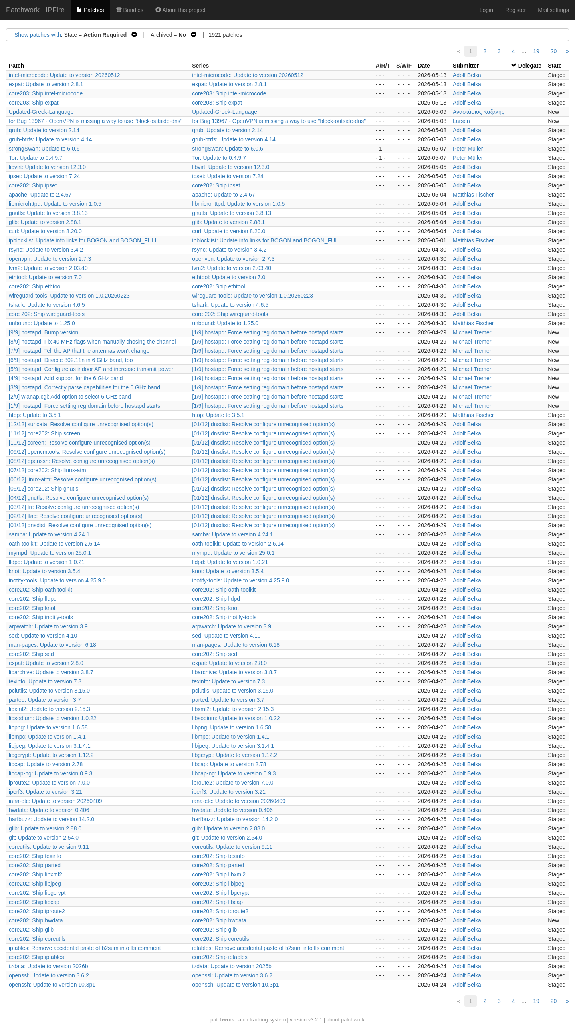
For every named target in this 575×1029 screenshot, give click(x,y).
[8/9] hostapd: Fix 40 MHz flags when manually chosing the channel (92, 341)
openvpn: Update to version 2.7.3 (50, 259)
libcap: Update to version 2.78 (46, 764)
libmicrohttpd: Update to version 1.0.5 (55, 204)
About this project (180, 10)
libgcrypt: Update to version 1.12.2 (51, 755)
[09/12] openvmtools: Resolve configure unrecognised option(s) (87, 452)
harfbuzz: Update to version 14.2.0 (51, 819)
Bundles (129, 10)
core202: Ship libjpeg (35, 883)
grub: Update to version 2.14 (44, 130)
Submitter (466, 65)
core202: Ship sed (31, 654)
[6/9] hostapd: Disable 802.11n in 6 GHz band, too (71, 360)
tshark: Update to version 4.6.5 (47, 305)
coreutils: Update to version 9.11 (49, 847)
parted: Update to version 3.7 (45, 700)
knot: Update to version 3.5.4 (44, 571)
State (554, 65)
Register (515, 10)
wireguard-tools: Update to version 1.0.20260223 (69, 295)
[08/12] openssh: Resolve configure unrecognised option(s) (82, 461)
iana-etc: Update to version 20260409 (55, 801)
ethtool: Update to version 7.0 (45, 277)
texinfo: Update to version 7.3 (45, 681)
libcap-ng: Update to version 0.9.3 (50, 773)
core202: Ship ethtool (35, 286)
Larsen (461, 121)
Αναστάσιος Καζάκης (478, 112)
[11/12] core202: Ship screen (44, 433)
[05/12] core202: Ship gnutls (43, 488)
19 (536, 51)
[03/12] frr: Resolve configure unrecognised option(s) (74, 507)
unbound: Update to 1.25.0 (42, 323)
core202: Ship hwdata (36, 920)
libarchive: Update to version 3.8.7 (51, 672)
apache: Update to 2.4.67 (40, 194)
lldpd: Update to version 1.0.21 (47, 562)
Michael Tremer (472, 332)
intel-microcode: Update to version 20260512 (64, 75)
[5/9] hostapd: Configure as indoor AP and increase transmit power (91, 369)
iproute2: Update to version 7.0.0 (49, 782)
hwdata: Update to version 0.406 (49, 810)
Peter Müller (468, 148)
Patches (90, 10)
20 (554, 51)
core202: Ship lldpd (33, 599)
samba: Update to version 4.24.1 (49, 534)
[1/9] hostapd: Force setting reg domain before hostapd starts (267, 332)
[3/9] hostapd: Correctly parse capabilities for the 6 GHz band (84, 387)
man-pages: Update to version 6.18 (52, 645)
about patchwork (346, 1020)
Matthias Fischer (473, 194)
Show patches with (37, 35)
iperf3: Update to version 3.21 (45, 792)
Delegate (529, 65)
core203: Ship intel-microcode (46, 93)
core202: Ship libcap (34, 902)
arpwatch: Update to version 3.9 (48, 626)
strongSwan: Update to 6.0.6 (44, 148)
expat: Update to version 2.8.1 (46, 84)
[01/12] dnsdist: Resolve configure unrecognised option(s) (263, 424)
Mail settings (553, 10)
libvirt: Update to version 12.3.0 (47, 167)
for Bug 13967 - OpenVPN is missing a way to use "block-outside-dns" (95, 121)
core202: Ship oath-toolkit (40, 589)
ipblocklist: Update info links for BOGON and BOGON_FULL (83, 240)
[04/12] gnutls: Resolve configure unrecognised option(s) (79, 498)
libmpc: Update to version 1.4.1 (47, 736)
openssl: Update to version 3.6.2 (49, 975)
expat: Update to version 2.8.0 (46, 663)
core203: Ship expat (34, 102)
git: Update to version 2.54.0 (44, 837)
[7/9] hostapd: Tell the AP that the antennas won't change (79, 351)
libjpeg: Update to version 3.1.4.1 (50, 746)
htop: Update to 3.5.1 (35, 415)
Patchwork (23, 10)
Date (424, 65)
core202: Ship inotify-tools (41, 617)
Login (486, 10)
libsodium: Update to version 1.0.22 (52, 718)
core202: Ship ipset (33, 185)
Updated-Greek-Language (41, 112)
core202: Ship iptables (36, 957)
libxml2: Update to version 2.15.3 (49, 709)
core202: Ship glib (31, 929)
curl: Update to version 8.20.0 (45, 231)
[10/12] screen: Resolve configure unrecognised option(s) (80, 442)
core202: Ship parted (35, 865)
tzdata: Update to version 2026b (48, 966)
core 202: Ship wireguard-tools (47, 314)
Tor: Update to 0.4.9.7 (36, 158)
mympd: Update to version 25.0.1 (50, 553)
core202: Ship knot (32, 608)
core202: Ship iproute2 (37, 911)
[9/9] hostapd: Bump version (43, 332)
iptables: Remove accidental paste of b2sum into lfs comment (85, 948)
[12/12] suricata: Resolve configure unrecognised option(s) (81, 424)
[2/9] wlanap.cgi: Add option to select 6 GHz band (70, 396)
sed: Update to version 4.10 (43, 635)
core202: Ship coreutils (37, 939)
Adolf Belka (467, 75)
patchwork (222, 1020)
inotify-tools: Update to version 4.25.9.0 (57, 580)
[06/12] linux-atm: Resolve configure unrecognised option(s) (83, 479)
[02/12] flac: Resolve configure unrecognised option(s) (76, 516)
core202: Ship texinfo (35, 856)
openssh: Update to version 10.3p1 (52, 984)
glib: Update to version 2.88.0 (45, 828)
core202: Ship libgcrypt (37, 893)
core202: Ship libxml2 (35, 874)
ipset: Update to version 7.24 (44, 176)
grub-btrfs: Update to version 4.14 (50, 139)
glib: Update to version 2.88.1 (45, 222)
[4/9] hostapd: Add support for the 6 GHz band (66, 378)
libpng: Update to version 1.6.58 (48, 727)
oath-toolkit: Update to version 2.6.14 (54, 543)
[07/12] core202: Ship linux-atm (47, 470)
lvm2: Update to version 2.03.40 (48, 268)
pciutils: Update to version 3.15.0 (49, 690)
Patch (16, 65)
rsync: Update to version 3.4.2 (46, 249)
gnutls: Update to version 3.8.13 (48, 213)
